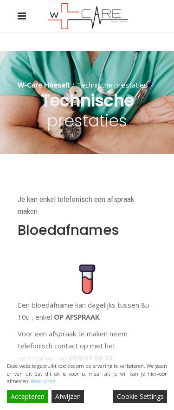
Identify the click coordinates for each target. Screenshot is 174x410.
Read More (43, 381)
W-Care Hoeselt (44, 84)
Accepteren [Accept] (28, 396)
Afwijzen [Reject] (68, 396)
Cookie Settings (140, 396)
